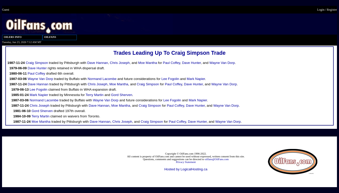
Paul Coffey (171, 63)
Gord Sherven (121, 95)
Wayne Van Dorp (222, 63)
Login (320, 9)
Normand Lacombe (102, 79)
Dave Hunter (191, 63)
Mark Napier (196, 79)
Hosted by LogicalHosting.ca (185, 169)
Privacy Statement (186, 162)
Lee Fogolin (170, 79)
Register (332, 9)
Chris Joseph (120, 63)
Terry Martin (94, 95)
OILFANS (50, 37)
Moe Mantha (147, 63)
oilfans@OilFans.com (217, 159)
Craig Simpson (37, 63)
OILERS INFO (13, 37)
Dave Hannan (97, 63)
